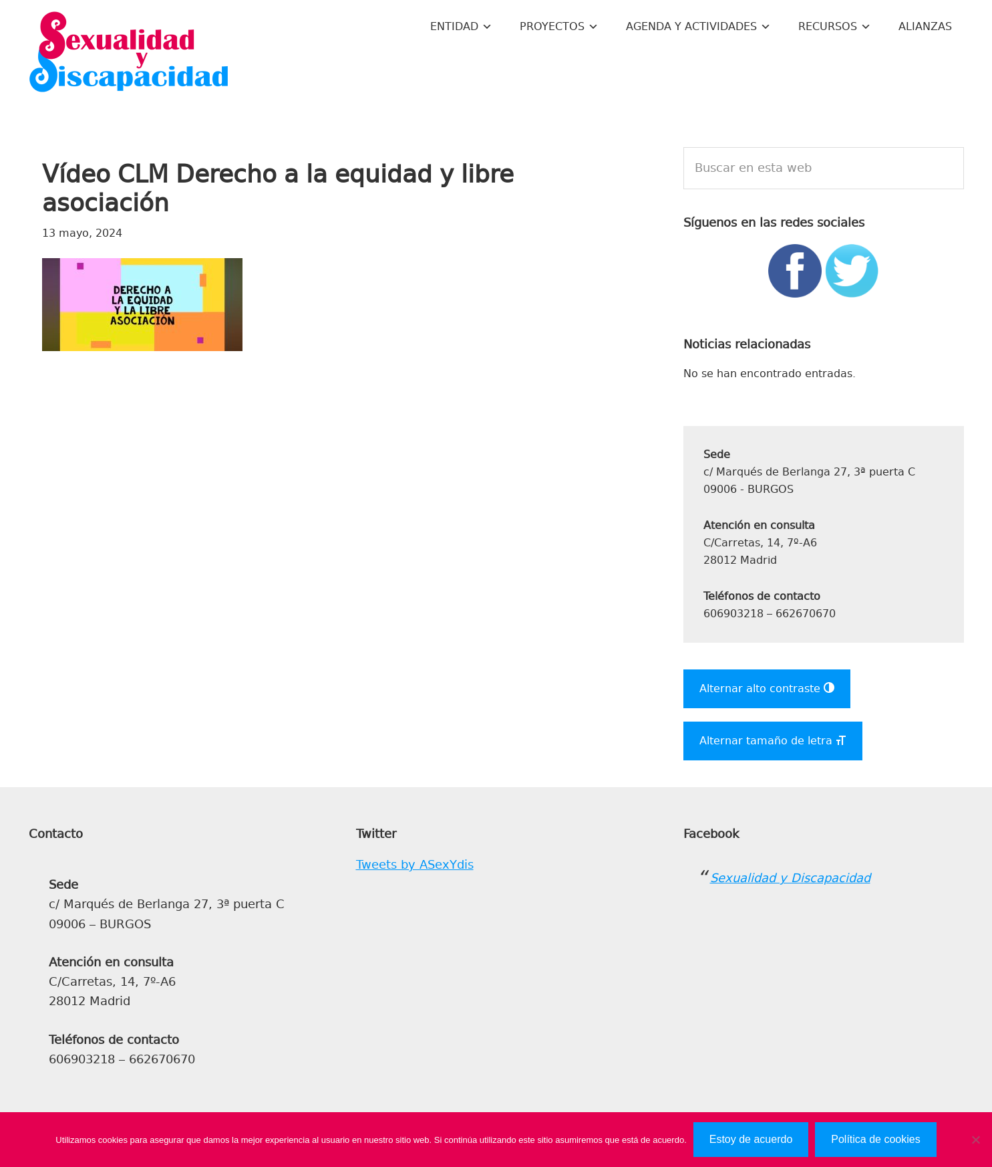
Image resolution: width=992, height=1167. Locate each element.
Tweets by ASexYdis (415, 864)
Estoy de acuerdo (751, 1139)
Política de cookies (875, 1139)
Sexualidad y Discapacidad (129, 53)
